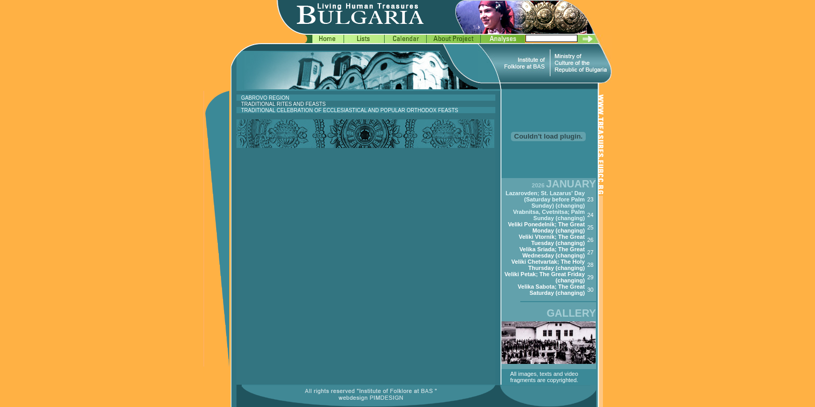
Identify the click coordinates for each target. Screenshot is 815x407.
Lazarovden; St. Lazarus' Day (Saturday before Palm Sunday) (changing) (545, 199)
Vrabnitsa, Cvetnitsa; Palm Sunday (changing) (549, 215)
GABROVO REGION (265, 98)
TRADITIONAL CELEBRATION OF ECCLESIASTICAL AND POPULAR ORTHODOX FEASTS (349, 110)
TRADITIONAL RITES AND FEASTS (283, 104)
